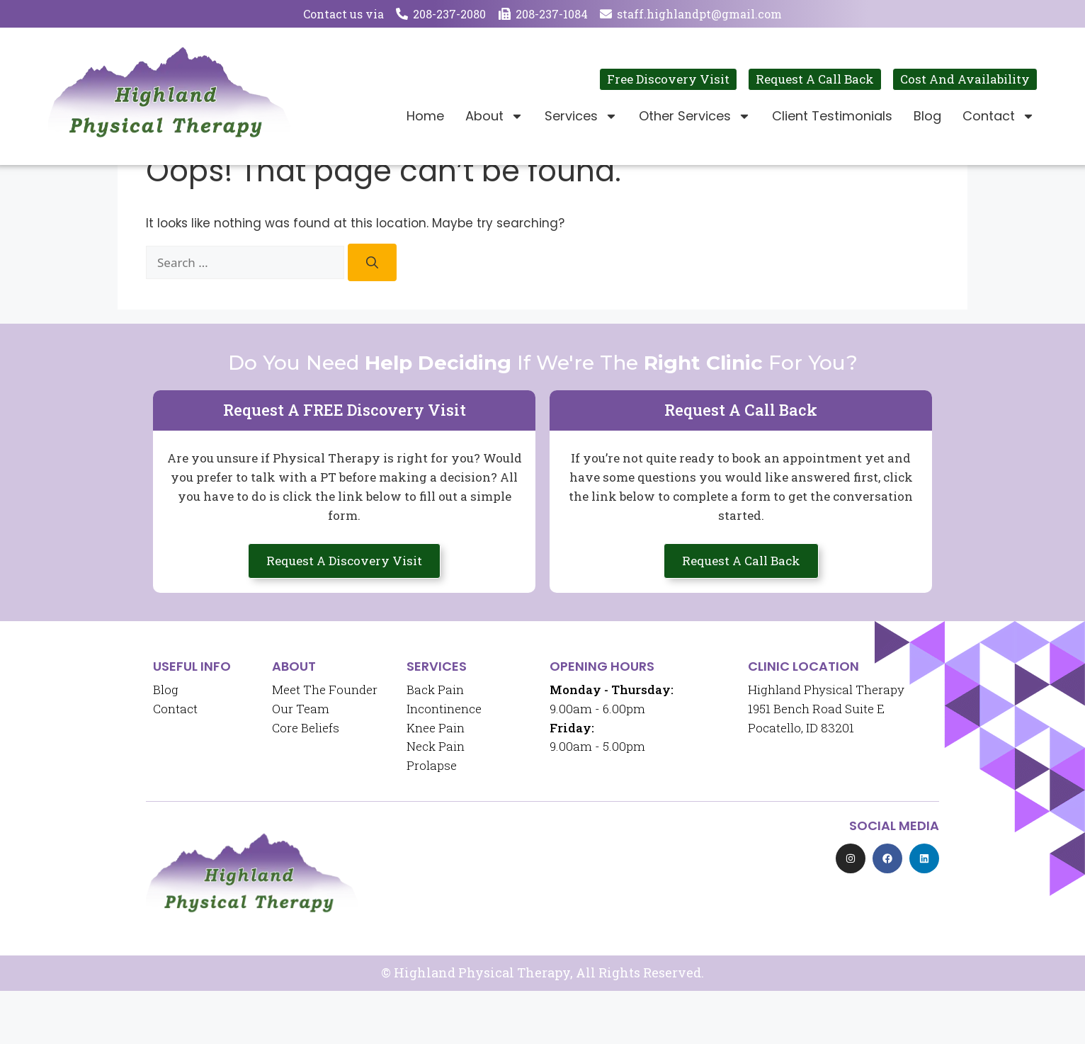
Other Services (695, 116)
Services (581, 116)
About (494, 116)
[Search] (372, 315)
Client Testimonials (832, 116)
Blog (927, 116)
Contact (998, 116)
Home (425, 116)
